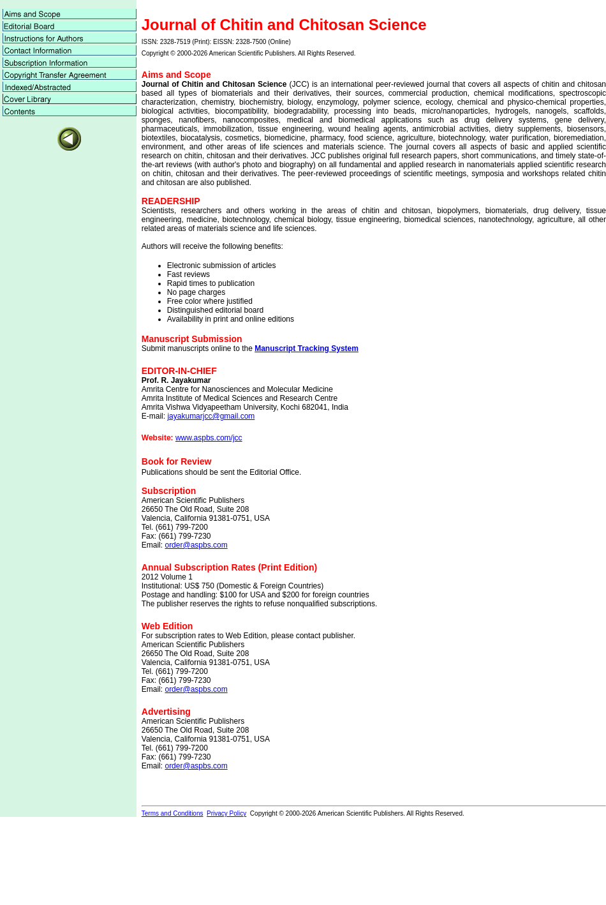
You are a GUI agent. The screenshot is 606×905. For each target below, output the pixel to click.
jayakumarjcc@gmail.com (211, 416)
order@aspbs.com (196, 545)
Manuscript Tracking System (306, 348)
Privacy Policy (226, 813)
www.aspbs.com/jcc (208, 437)
